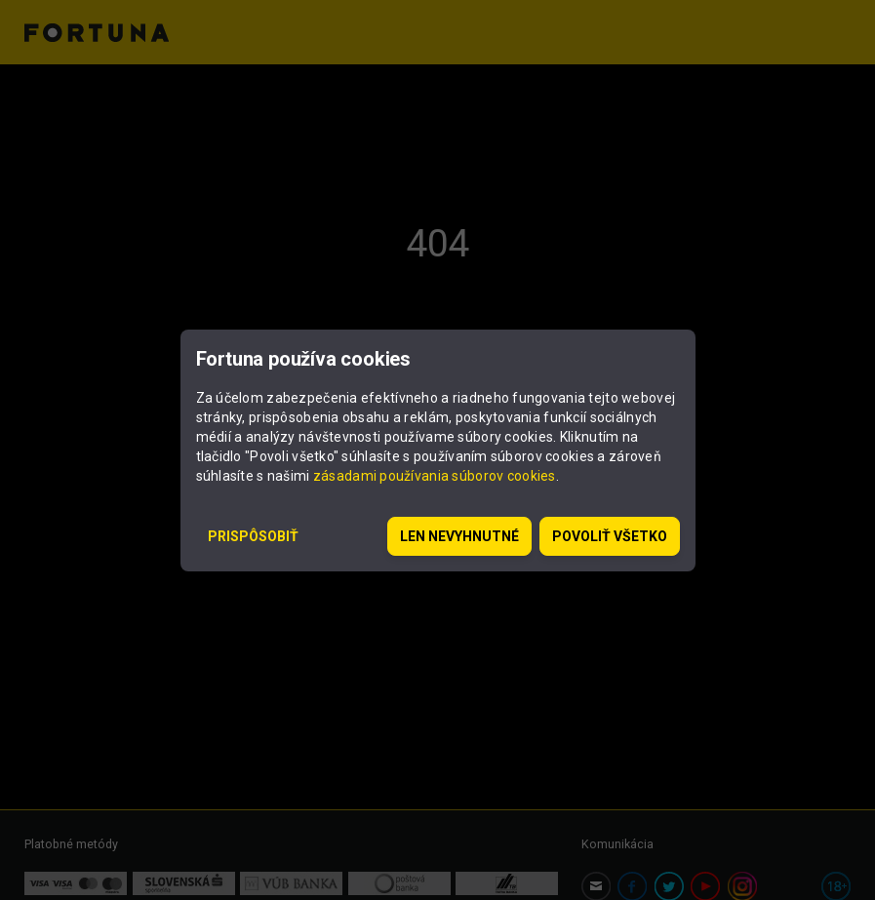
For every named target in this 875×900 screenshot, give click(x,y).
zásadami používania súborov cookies (434, 476)
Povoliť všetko (609, 536)
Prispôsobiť (253, 536)
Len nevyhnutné (459, 536)
